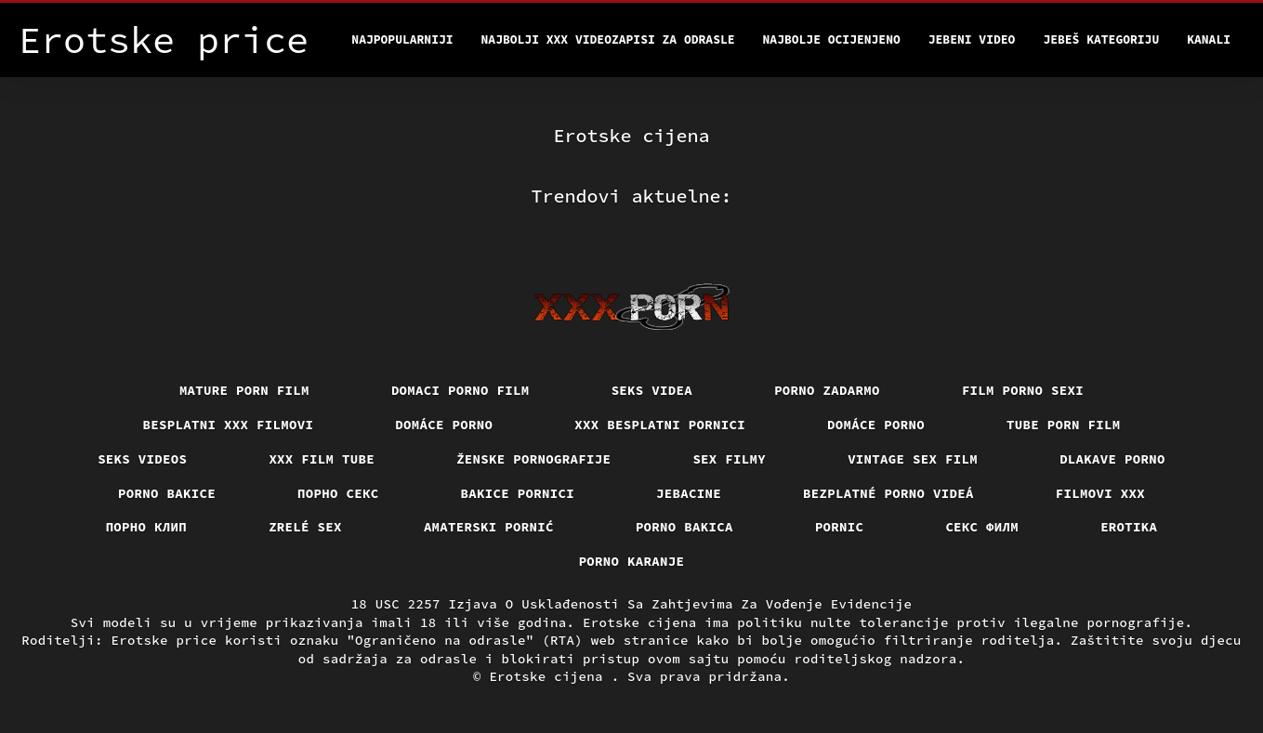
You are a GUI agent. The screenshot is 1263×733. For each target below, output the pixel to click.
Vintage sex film (913, 459)
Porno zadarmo (827, 390)
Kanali (1208, 39)
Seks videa (652, 390)
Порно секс (338, 493)
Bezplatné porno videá (888, 493)
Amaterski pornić (489, 526)
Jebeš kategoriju (1101, 39)
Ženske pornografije (533, 459)
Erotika (1128, 526)
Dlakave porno (1112, 459)
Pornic (839, 526)
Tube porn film (1063, 424)
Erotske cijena (550, 676)
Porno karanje (632, 561)
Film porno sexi (1023, 390)
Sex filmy (729, 459)
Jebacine (688, 493)
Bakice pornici (518, 493)
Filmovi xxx (1100, 493)
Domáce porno (444, 424)
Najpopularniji (402, 39)
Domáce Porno (876, 424)
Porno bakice (167, 493)
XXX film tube (322, 459)
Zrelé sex (305, 526)
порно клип (147, 526)
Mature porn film (244, 390)
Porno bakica (684, 526)
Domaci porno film (460, 390)
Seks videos (142, 459)
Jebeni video (972, 39)
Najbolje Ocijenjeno (832, 39)
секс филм (982, 526)
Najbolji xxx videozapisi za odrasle (608, 39)
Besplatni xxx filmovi (228, 424)
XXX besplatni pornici (659, 424)
